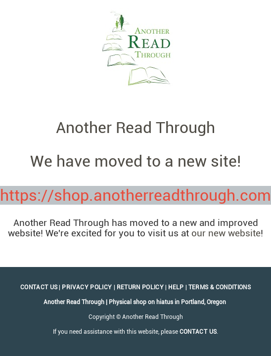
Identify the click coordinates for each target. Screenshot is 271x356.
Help (175, 287)
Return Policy (140, 287)
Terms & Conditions (219, 287)
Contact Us (39, 287)
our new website (226, 233)
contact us (198, 331)
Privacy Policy (87, 287)
